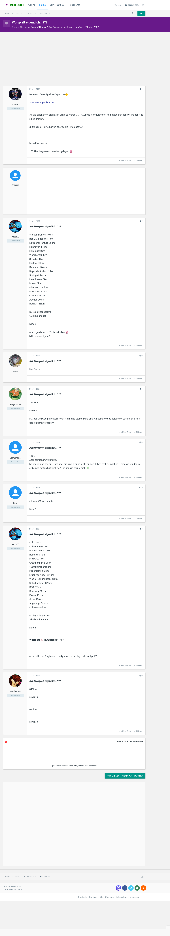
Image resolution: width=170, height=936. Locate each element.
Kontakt (93, 897)
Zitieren (139, 161)
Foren (42, 5)
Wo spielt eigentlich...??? (42, 102)
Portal (31, 5)
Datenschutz (122, 897)
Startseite (82, 897)
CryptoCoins (57, 5)
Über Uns (109, 897)
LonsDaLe (79, 27)
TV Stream (74, 5)
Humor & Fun (46, 27)
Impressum (135, 897)
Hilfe (101, 897)
